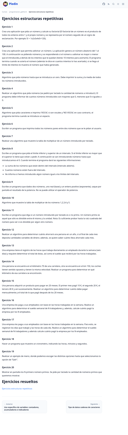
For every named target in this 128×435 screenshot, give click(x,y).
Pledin (10, 4)
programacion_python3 (18, 12)
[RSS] (108, 4)
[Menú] (123, 4)
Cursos (4, 12)
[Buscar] (113, 4)
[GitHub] (104, 4)
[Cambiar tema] (118, 4)
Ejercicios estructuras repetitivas (17, 388)
